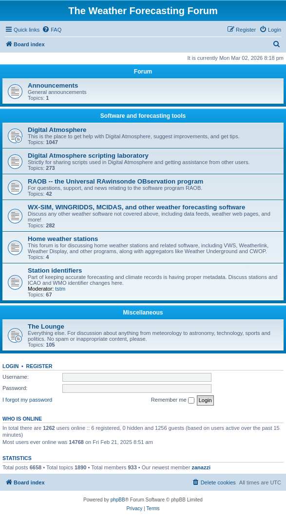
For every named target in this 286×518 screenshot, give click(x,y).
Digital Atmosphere (57, 129)
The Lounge (46, 326)
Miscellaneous (143, 312)
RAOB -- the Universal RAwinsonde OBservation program (115, 181)
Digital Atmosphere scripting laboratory (88, 155)
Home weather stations (63, 238)
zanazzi (200, 467)
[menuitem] (51, 30)
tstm (60, 289)
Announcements (53, 85)
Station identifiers (55, 270)
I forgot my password (27, 400)
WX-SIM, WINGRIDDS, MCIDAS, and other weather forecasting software (136, 207)
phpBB (118, 499)
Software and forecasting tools (143, 115)
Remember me (172, 400)
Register (39, 366)
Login (10, 366)
